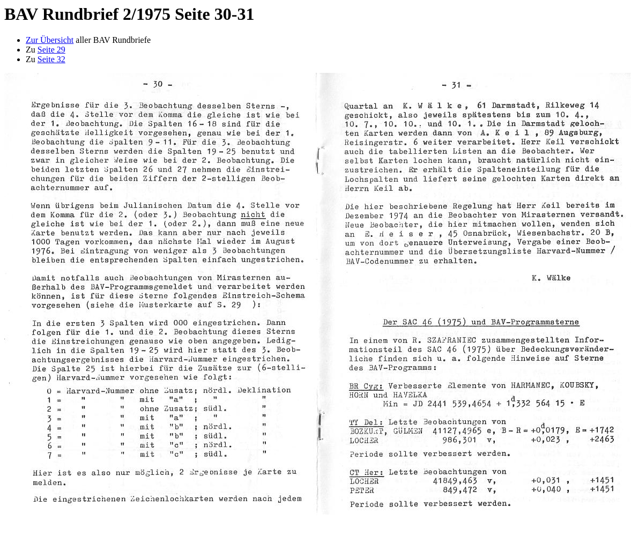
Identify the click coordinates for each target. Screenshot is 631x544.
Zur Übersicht (49, 39)
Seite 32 (51, 59)
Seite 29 (51, 49)
